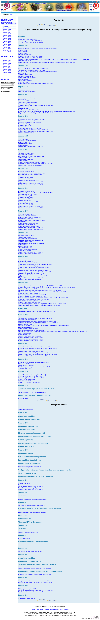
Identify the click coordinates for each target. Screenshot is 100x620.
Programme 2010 (23, 82)
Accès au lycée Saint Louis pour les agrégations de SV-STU (36, 318)
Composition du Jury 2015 (26, 176)
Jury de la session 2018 (25, 247)
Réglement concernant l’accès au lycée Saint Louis (33, 130)
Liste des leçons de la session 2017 (28, 223)
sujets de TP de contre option (26, 91)
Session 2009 (7, 28)
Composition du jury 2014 (25, 157)
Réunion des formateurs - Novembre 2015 (30, 185)
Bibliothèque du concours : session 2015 (30, 174)
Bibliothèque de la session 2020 (27, 289)
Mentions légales (64, 609)
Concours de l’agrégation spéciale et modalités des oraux (35, 264)
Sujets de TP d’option (24, 90)
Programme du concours (25, 203)
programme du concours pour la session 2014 (31, 162)
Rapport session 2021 (24, 334)
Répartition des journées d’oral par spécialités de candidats (35, 131)
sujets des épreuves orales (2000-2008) (30, 41)
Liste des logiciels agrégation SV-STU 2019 (31, 273)
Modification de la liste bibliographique (29, 110)
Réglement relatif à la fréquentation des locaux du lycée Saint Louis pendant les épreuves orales (46, 62)
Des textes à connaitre (25, 485)
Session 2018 (7, 41)
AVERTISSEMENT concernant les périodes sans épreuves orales (37, 71)
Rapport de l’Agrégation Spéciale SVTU (30, 301)
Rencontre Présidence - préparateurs (29, 382)
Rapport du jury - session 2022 (27, 365)
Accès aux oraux (23, 139)
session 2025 (7, 52)
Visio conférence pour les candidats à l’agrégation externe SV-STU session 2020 (42, 303)
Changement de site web (25, 409)
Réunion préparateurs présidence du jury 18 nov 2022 (34, 367)
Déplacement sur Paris (25, 246)
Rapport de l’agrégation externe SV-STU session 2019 (34, 299)
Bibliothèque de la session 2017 (27, 216)
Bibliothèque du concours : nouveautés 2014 (31, 156)
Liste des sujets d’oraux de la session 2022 (31, 351)
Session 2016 (7, 38)
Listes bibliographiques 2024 (26, 379)
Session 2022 (7, 47)
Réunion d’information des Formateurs (29, 253)
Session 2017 (7, 40)
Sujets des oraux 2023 (25, 368)
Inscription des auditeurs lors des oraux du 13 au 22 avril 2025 (36, 590)
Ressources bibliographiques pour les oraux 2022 (32, 356)
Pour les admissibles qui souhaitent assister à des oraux (34, 568)
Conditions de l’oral (24, 483)
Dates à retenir (22, 221)
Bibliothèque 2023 (23, 364)
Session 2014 (7, 35)
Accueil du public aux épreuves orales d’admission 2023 (34, 362)
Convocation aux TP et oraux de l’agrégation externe (33, 267)
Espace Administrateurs (52, 609)
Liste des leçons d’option (25, 327)
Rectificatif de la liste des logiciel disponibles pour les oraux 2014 (37, 163)
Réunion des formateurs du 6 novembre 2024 (31, 592)
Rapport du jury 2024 (24, 381)
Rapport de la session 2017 (26, 250)
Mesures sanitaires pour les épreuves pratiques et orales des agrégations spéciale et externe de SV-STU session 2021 (53, 331)
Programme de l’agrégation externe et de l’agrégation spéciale (36, 275)
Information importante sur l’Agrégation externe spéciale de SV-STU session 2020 (42, 292)
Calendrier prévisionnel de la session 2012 (30, 122)
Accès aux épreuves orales (26, 153)
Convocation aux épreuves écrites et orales (31, 243)
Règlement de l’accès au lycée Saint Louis (30, 183)
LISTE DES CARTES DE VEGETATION (30, 57)
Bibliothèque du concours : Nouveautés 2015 (31, 173)
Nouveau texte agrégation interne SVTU (30, 467)
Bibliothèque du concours (25, 154)
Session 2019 (7, 43)
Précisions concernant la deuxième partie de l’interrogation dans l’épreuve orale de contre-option (46, 111)
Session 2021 (7, 46)
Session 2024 (7, 69)
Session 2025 (7, 71)
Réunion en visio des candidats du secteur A (31, 337)
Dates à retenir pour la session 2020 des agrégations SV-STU (36, 311)
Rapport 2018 (22, 276)
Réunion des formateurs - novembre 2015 (30, 208)
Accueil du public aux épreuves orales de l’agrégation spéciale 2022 (38, 348)
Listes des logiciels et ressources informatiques (32, 296)
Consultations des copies (25, 159)
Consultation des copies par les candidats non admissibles (35, 105)
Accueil (11, 14)
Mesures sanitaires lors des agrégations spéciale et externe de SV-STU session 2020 (43, 298)
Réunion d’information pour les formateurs (30, 489)
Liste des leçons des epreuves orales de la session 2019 (35, 272)
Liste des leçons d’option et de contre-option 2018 (33, 270)
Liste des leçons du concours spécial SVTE (31, 330)
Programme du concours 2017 (27, 224)
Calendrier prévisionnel (25, 101)
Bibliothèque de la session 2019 (27, 263)
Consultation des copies (25, 74)
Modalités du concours (25, 80)
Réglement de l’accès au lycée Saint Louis (30, 146)
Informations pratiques (24, 54)
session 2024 (7, 50)
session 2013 (7, 34)
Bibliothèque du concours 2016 (27, 194)
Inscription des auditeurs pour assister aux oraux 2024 (34, 581)
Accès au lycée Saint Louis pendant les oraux (31, 70)
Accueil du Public (23, 398)
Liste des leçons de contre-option (28, 328)
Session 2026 (7, 72)
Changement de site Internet (26, 598)
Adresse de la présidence (25, 237)
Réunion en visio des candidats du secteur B (31, 339)
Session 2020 (7, 44)
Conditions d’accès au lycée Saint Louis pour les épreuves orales (37, 49)
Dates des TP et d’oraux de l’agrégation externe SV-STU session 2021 (39, 322)
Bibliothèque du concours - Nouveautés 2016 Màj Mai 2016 (35, 193)
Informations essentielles (25, 76)
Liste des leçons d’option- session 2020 (29, 293)
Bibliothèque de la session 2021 (27, 319)
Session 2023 (7, 49)
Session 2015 (7, 37)
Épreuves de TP (23, 50)
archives (5, 26)
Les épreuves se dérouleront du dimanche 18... (32, 505)
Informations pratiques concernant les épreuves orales (34, 107)
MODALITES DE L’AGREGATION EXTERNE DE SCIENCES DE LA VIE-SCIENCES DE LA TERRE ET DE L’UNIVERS (53, 59)
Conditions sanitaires (24, 545)
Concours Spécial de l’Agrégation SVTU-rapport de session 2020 (37, 321)
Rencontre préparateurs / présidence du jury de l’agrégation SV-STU (38, 354)
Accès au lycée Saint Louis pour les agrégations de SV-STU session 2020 (40, 286)
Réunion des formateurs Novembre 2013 (30, 165)
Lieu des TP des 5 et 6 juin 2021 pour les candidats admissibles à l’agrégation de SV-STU (44, 325)
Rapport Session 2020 (24, 333)
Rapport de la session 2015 (26, 205)
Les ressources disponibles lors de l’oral (30, 551)
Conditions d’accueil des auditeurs (28, 532)
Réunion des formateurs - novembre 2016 (30, 229)
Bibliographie (22, 73)
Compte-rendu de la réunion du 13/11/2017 (31, 240)
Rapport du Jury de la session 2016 (28, 226)
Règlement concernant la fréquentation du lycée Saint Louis (35, 113)
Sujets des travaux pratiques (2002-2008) (30, 42)
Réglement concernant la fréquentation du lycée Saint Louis (35, 83)
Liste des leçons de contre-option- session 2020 (32, 295)
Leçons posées (22, 127)
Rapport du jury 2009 (24, 60)
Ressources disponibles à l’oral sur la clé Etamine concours (35, 582)
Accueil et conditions (24, 538)
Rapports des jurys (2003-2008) (27, 39)
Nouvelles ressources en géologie (28, 488)
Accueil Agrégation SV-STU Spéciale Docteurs (32, 392)
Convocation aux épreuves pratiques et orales (31, 220)
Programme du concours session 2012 (29, 128)
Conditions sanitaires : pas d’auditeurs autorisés (32, 499)
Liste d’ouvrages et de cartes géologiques (30, 56)
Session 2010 (7, 29)
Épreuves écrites (23, 51)
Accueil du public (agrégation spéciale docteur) (32, 375)
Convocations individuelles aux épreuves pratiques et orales (36, 179)
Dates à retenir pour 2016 (25, 200)
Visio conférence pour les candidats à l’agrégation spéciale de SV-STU (39, 305)
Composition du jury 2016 (25, 196)
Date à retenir (22, 269)
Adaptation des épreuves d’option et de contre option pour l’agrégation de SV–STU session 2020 (46, 287)
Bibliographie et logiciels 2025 (27, 589)
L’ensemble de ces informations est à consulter (32, 512)
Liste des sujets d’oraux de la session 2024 (31, 378)
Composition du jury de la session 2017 (29, 217)
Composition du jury (24, 104)
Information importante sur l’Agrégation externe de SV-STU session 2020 (39, 290)
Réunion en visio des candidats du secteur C (31, 340)
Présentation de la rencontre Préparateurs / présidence (34, 353)
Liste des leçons (23, 79)
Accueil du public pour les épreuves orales (30, 376)
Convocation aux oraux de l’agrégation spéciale (32, 266)
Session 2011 (7, 31)
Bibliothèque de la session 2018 (27, 238)
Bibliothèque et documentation (27, 121)
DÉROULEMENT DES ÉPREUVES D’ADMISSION (33, 68)
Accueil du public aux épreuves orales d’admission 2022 (34, 347)
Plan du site (39, 609)
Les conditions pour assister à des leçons (30, 486)
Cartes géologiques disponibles (27, 102)
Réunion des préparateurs (26, 133)
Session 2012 (7, 32)
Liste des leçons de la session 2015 (28, 180)
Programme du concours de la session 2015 (31, 182)
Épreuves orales (23, 53)
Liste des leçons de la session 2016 (28, 202)
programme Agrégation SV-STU (27, 249)
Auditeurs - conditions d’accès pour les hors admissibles (34, 574)
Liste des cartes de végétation (27, 77)
